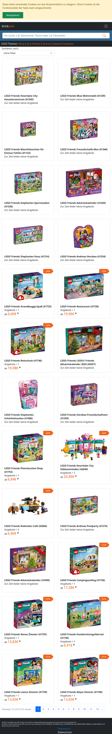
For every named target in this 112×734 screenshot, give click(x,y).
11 (91, 709)
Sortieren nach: (10, 48)
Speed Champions (63, 43)
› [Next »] (102, 709)
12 (97, 709)
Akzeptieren (12, 15)
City (27, 43)
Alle (20, 43)
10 (84, 709)
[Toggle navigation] (106, 26)
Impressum (64, 728)
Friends (36, 43)
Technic (46, 43)
